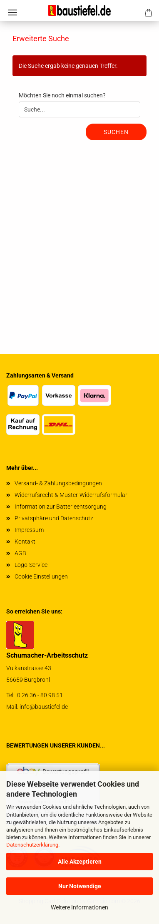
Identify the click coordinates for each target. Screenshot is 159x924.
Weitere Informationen (79, 907)
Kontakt (25, 541)
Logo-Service (31, 564)
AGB (20, 553)
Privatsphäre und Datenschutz (54, 518)
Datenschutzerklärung (32, 845)
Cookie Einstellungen (41, 576)
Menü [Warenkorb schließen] (12, 12)
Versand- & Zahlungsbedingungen (58, 483)
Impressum (29, 530)
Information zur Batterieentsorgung (61, 506)
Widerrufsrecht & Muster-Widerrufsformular (71, 495)
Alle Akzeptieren (80, 861)
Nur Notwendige (79, 886)
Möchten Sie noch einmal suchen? (62, 95)
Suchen (116, 132)
